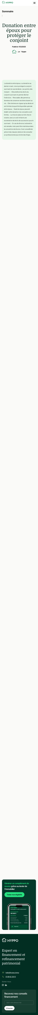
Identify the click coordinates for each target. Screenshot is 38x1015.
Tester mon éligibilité (14, 895)
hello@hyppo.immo (12, 973)
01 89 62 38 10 (11, 977)
